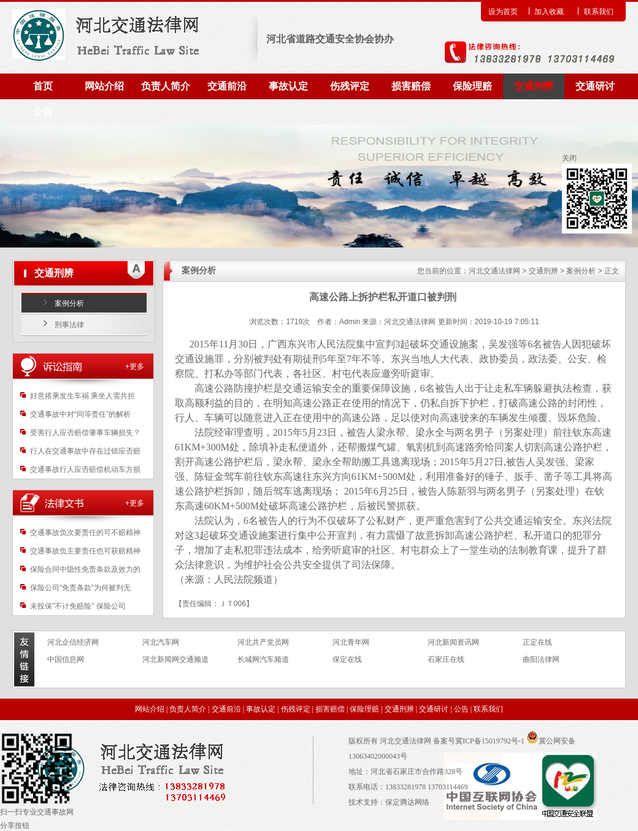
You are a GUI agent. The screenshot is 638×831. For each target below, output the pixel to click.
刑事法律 (69, 325)
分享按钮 (14, 825)
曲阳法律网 (541, 659)
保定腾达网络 (407, 802)
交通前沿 (227, 86)
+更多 (134, 366)
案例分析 (69, 303)
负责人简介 (165, 86)
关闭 (569, 158)
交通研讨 (595, 86)
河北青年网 (350, 642)
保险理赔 (472, 86)
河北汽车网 (160, 642)
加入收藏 (549, 11)
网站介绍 (104, 86)
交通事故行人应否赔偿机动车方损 (85, 469)
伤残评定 (349, 86)
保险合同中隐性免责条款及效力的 (85, 569)
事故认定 (288, 86)
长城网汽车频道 (263, 659)
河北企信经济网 (73, 642)
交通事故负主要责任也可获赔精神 (85, 551)
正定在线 (537, 642)
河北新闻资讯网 (453, 642)
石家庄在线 (446, 659)
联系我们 (598, 11)
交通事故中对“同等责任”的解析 (80, 414)
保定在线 (347, 659)
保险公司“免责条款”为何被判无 (80, 587)
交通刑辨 (533, 86)
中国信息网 (65, 659)
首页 (43, 86)
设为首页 (503, 11)
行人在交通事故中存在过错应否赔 (85, 451)
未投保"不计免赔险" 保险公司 (78, 606)
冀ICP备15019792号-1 (490, 741)
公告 (43, 112)
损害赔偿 (411, 86)
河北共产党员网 (263, 642)
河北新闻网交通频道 (175, 659)
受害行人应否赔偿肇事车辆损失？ (85, 432)
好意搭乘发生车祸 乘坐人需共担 (82, 396)
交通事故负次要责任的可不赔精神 (85, 532)
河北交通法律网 (494, 271)
